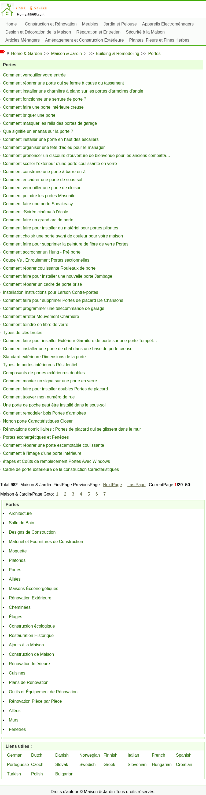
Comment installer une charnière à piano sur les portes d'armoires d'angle (73, 91)
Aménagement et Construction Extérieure (84, 40)
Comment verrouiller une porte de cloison (42, 187)
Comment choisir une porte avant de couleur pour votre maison (63, 236)
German (15, 755)
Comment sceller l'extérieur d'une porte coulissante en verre (60, 163)
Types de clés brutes (22, 332)
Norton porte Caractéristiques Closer (38, 421)
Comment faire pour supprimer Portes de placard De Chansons (63, 300)
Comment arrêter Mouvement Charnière (41, 316)
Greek (109, 764)
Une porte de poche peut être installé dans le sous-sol (54, 405)
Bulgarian (64, 774)
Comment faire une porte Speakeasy (38, 204)
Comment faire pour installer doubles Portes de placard (55, 389)
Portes (154, 53)
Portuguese (18, 764)
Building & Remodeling (117, 53)
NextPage (112, 484)
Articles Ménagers (22, 40)
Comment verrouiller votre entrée (34, 75)
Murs (14, 720)
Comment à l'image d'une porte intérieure (42, 453)
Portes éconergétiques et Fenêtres (36, 437)
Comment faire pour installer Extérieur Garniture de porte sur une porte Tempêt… (80, 340)
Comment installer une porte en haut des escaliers (51, 139)
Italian (133, 755)
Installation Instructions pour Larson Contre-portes (50, 292)
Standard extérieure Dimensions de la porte (44, 356)
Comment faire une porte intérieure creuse (43, 107)
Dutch (36, 755)
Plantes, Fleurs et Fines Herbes (159, 40)
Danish (62, 755)
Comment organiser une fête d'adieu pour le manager (54, 147)
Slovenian (137, 764)
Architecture (20, 513)
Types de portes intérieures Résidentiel (40, 364)
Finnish (110, 755)
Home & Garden (26, 53)
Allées (15, 579)
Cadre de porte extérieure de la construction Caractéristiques (61, 469)
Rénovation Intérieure (29, 663)
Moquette (18, 551)
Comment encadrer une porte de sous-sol (42, 179)
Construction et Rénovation (51, 24)
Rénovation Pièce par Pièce (35, 701)
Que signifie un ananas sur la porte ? (38, 131)
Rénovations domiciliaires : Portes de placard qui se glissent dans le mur (72, 429)
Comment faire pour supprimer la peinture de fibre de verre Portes (65, 244)
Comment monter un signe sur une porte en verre (50, 381)
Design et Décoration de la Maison (38, 32)
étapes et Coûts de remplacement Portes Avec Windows (56, 461)
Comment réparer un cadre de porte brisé (42, 284)
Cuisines (17, 673)
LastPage (136, 484)
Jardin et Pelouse (120, 24)
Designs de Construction (32, 532)
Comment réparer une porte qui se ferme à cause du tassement (63, 83)
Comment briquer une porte (29, 115)
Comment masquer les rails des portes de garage (50, 123)
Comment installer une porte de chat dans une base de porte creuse (68, 348)
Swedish (87, 764)
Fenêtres (17, 729)
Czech (37, 764)
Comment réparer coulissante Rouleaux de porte (49, 268)
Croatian (184, 764)
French (158, 755)
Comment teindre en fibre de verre (35, 324)
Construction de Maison (31, 654)
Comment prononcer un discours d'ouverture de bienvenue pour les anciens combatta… (86, 155)
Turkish (14, 774)
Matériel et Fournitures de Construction (46, 541)
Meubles (90, 24)
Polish (37, 774)
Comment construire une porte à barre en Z (44, 171)
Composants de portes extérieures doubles (44, 373)
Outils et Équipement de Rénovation (43, 692)
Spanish (184, 755)
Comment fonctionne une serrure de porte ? (44, 99)
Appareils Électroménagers (168, 24)
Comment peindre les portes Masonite (39, 195)
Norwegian (89, 755)
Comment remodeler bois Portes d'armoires (44, 413)
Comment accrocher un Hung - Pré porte (41, 252)
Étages (15, 616)
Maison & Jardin (66, 53)
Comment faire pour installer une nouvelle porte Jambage (57, 276)
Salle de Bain (21, 523)
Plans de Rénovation (29, 682)
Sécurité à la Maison (145, 32)
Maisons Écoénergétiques (33, 588)
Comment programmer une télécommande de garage (53, 308)
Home (11, 24)
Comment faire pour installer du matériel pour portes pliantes (60, 228)
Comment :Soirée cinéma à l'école (35, 212)
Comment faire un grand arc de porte (38, 220)
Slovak (61, 764)
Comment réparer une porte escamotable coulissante (53, 445)
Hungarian (162, 764)
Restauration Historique (31, 635)
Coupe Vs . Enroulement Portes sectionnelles (46, 260)
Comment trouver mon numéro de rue (39, 397)
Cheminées (20, 607)
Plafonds (17, 560)
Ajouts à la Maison (26, 645)
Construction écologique (32, 626)
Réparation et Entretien (98, 32)
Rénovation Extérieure (30, 598)
